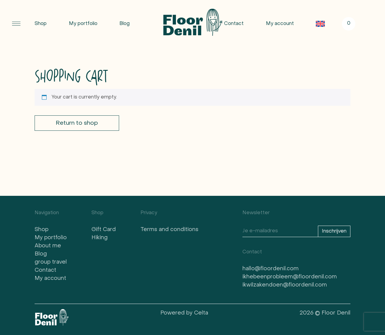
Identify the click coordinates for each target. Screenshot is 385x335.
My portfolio (83, 23)
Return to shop (77, 123)
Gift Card (103, 229)
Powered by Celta (184, 313)
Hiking (99, 237)
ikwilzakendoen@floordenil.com (284, 285)
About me (48, 246)
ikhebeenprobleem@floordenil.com (289, 277)
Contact (234, 23)
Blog (124, 23)
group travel (51, 262)
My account (280, 23)
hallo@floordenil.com (270, 268)
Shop (41, 23)
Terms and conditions (169, 229)
